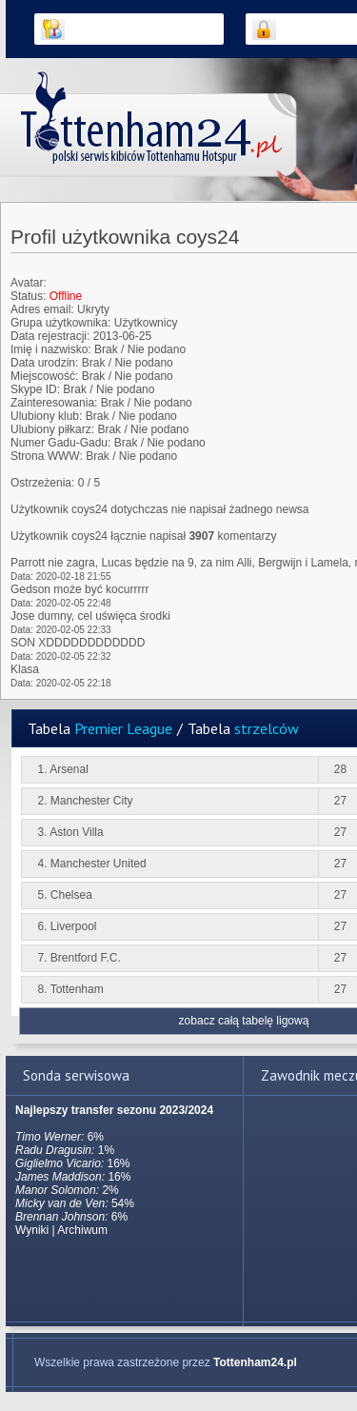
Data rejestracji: (49, 336)
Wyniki (32, 1230)
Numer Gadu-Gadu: (60, 442)
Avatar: (28, 282)
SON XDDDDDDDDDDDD (77, 642)
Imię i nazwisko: (50, 349)
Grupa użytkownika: (60, 322)
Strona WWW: (46, 456)
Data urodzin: (44, 362)
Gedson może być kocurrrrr (79, 589)
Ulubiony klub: (46, 416)
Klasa (24, 669)
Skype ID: (35, 389)
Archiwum (82, 1230)
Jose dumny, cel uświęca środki (90, 616)
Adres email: (42, 309)
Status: (28, 296)
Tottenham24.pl (255, 1362)
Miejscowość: (44, 376)
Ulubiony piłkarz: (52, 429)
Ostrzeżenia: (42, 482)
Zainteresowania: (53, 402)
